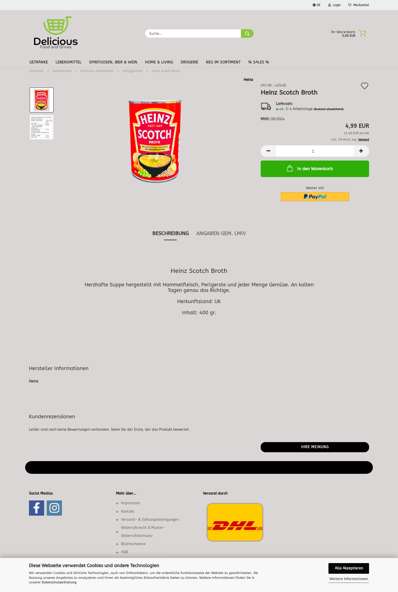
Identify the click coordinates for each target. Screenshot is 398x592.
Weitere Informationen (348, 579)
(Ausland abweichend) (328, 109)
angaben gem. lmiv (221, 233)
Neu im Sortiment (223, 62)
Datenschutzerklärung (59, 582)
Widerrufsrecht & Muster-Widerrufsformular (143, 532)
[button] (268, 151)
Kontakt (127, 511)
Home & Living (159, 62)
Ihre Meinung (315, 447)
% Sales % (258, 62)
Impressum (130, 503)
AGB (124, 552)
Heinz (248, 80)
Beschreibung (170, 233)
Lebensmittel (68, 62)
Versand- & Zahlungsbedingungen (150, 519)
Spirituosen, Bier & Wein (113, 62)
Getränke (38, 62)
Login (334, 5)
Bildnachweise (133, 544)
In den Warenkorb (309, 168)
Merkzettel (358, 5)
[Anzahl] (315, 151)
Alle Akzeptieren (349, 568)
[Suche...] (247, 33)
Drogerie (189, 62)
